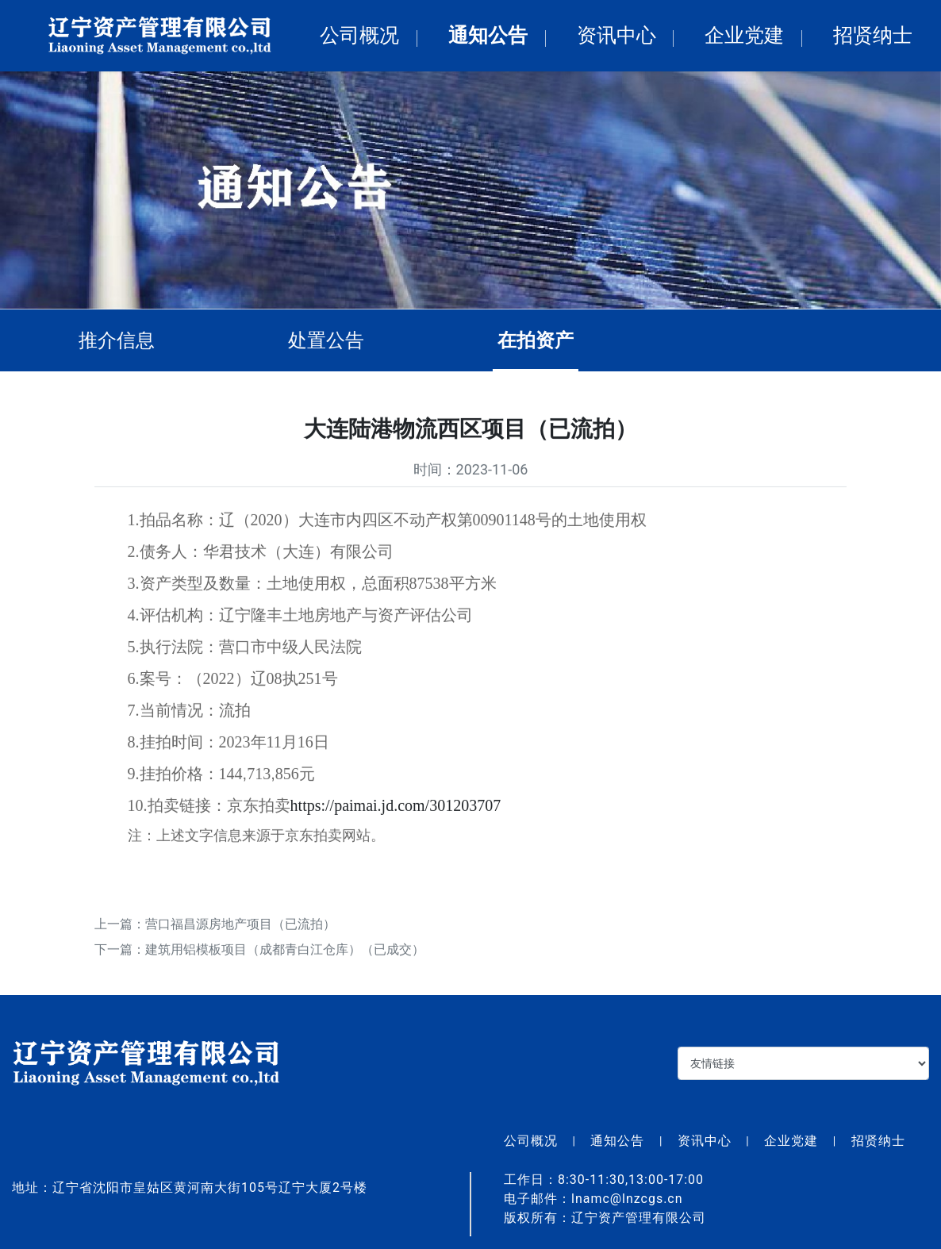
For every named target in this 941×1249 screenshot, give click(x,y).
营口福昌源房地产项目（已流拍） (240, 927)
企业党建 (744, 35)
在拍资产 (539, 340)
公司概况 (359, 35)
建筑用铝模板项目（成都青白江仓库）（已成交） (284, 952)
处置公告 (330, 340)
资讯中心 (616, 35)
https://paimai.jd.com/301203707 (395, 808)
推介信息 (121, 340)
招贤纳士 (872, 35)
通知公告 (488, 35)
